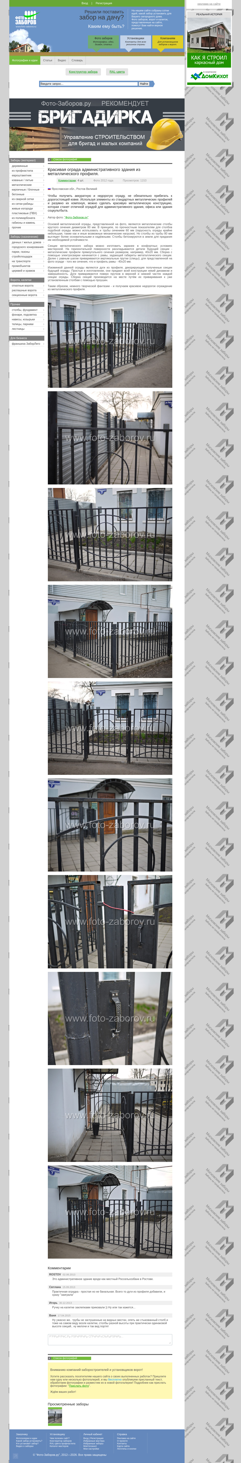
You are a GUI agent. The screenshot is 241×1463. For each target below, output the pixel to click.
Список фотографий (65, 159)
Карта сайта (123, 1446)
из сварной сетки (23, 199)
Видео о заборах (25, 1446)
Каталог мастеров (59, 1446)
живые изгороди (22, 208)
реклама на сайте (209, 3)
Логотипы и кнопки (126, 1448)
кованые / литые (22, 180)
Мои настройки (91, 1448)
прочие (16, 227)
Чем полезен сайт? (60, 1438)
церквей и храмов (23, 270)
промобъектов (21, 265)
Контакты (122, 1443)
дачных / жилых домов (26, 242)
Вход (85, 3)
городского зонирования (27, 247)
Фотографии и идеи (25, 60)
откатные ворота (23, 285)
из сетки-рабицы (22, 203)
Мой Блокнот (90, 1446)
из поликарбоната (23, 217)
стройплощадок (22, 256)
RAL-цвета (117, 72)
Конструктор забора (83, 72)
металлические (22, 184)
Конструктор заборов (61, 1441)
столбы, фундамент (25, 309)
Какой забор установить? (29, 1441)
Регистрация (104, 3)
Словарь (77, 60)
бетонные (18, 194)
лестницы (18, 328)
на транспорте (21, 261)
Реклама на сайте (126, 1438)
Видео (62, 60)
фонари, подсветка (24, 314)
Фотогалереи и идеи (26, 1438)
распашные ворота (24, 290)
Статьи (47, 60)
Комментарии (67, 180)
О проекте (122, 1441)
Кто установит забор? (27, 1443)
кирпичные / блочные (25, 189)
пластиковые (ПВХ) (24, 213)
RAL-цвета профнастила (62, 1443)
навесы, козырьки (23, 319)
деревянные (20, 165)
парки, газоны (21, 251)
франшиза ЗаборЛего (26, 343)
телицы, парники (23, 324)
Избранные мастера (93, 1441)
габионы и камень (23, 222)
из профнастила (22, 170)
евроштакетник (22, 175)
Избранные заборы (93, 1443)
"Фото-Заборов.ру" (76, 217)
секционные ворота (24, 295)
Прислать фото (79, 1385)
